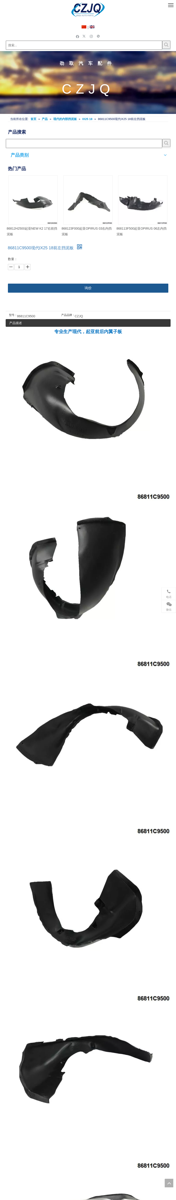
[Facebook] (77, 36)
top (169, 1183)
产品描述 (15, 323)
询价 (88, 288)
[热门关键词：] (166, 45)
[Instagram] (91, 36)
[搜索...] (84, 45)
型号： (13, 315)
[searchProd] (84, 143)
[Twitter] (84, 36)
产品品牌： (68, 315)
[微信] (98, 36)
